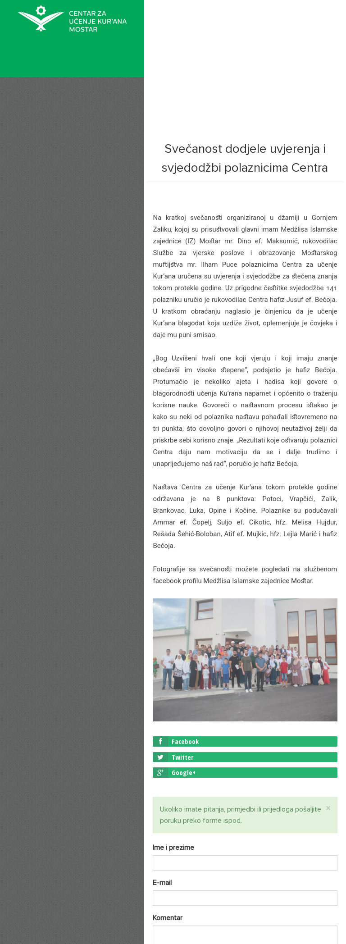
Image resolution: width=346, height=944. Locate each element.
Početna (41, 101)
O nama (40, 123)
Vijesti (36, 149)
